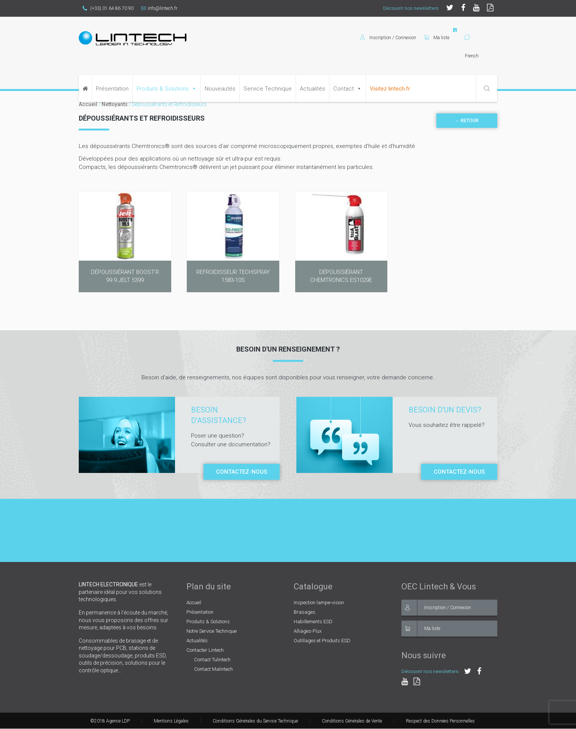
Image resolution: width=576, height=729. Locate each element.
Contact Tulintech (212, 659)
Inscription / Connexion (436, 608)
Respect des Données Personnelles (440, 721)
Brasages (304, 612)
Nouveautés (220, 88)
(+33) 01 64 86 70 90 (108, 8)
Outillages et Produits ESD (322, 640)
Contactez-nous (241, 471)
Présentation (112, 88)
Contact (343, 88)
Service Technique (267, 88)
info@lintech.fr (159, 8)
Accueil (88, 104)
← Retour (467, 120)
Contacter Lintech (205, 650)
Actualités (312, 88)
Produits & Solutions (163, 88)
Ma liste (436, 37)
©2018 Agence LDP (110, 721)
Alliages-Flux (307, 631)
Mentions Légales (171, 721)
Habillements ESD (313, 621)
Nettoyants (114, 104)
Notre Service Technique (211, 631)
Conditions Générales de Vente (352, 721)
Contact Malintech (213, 669)
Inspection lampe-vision (319, 602)
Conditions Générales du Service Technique (255, 721)
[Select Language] (481, 56)
